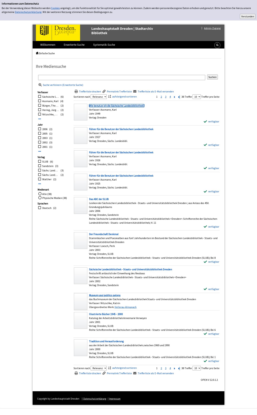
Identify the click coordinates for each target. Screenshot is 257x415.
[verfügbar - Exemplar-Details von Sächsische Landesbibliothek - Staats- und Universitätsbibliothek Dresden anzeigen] (211, 289)
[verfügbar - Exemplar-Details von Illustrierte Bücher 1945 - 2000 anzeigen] (211, 334)
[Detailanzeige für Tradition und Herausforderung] (106, 341)
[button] (217, 45)
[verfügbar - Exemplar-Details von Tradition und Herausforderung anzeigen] (211, 361)
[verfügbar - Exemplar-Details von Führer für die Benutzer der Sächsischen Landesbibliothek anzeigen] (211, 145)
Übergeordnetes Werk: (102, 307)
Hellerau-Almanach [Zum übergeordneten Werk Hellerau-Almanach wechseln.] (126, 307)
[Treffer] (146, 301)
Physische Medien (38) (54, 198)
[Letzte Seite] (179, 97)
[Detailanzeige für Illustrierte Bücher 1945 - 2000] (106, 314)
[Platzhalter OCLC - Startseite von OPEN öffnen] (101, 33)
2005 (45, 133)
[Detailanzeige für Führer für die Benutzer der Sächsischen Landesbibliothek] (121, 129)
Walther (46, 179)
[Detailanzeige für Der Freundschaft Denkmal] (104, 234)
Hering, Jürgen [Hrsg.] (50, 110)
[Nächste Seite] (175, 97)
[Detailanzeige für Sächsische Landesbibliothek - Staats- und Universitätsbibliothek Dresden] (130, 269)
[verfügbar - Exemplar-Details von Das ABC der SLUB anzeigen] (211, 227)
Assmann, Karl (50, 101)
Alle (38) (47, 194)
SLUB (45, 161)
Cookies (55, 8)
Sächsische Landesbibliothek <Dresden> (50, 96)
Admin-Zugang (212, 28)
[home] (37, 53)
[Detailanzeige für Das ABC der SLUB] (99, 199)
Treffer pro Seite (210, 96)
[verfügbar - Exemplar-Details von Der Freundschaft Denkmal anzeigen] (211, 262)
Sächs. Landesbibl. (50, 170)
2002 (45, 142)
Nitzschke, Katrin (50, 114)
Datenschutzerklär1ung (28, 12)
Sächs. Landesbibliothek (50, 174)
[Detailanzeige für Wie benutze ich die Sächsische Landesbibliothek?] (116, 105)
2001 (45, 146)
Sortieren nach (82, 96)
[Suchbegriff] (121, 77)
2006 (45, 129)
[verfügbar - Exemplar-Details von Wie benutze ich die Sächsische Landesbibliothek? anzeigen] (211, 121)
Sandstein (47, 166)
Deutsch (46, 208)
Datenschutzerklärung (94, 398)
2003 (45, 138)
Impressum (114, 398)
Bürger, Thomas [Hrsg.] (50, 105)
